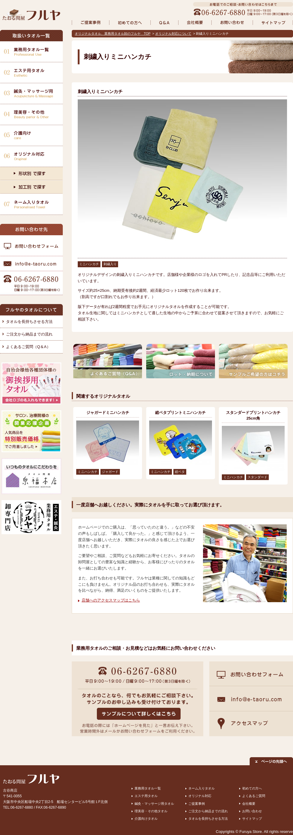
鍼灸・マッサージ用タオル (154, 803)
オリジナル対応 (199, 796)
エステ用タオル (146, 796)
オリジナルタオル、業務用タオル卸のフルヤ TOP (112, 33)
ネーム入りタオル (201, 788)
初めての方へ (252, 788)
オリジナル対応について (173, 33)
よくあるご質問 (253, 796)
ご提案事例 (196, 803)
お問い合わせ (252, 811)
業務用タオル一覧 (148, 788)
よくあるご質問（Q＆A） (28, 346)
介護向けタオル (146, 818)
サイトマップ (252, 818)
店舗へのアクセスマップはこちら (111, 600)
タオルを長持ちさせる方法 (29, 321)
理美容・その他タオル (151, 811)
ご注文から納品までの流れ (29, 334)
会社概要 (248, 803)
